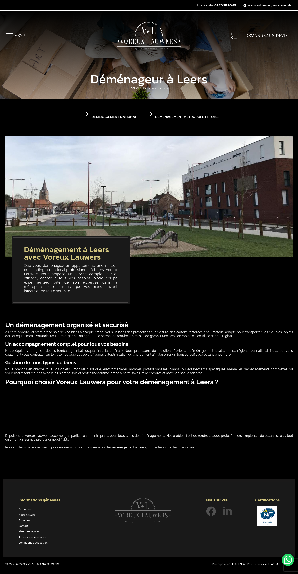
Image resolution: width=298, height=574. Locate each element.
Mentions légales (29, 531)
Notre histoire (27, 515)
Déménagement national (114, 116)
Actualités (25, 509)
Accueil (134, 88)
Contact (23, 526)
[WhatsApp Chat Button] (288, 560)
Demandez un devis (266, 36)
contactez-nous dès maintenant (171, 447)
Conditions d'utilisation (33, 543)
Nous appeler (216, 5)
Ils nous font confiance (32, 537)
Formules (24, 520)
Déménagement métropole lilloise (187, 116)
